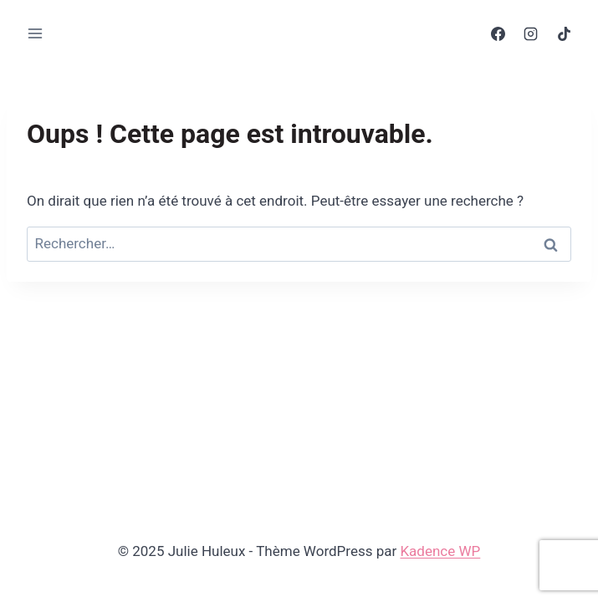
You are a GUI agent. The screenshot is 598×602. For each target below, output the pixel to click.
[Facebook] (498, 33)
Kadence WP (440, 551)
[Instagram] (531, 33)
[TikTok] (563, 33)
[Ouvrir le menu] (35, 33)
